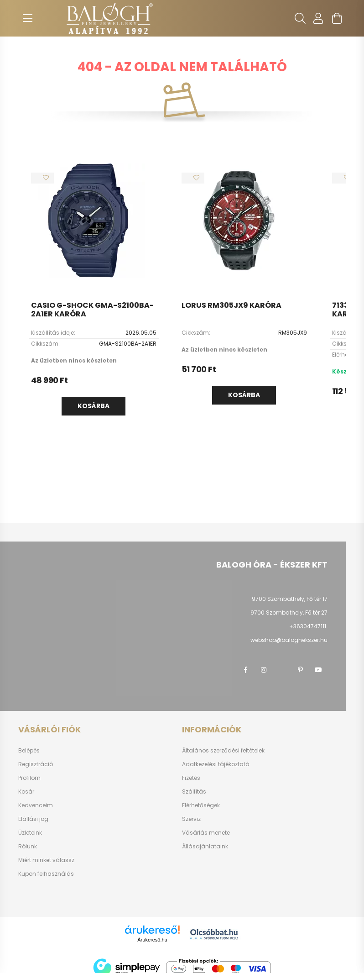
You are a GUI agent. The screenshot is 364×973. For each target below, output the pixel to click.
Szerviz (191, 819)
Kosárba (93, 405)
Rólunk (27, 846)
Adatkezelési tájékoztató (215, 764)
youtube (318, 670)
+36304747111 (307, 626)
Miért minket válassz (46, 860)
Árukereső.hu (152, 939)
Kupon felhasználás (46, 874)
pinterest (300, 670)
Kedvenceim (35, 805)
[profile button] (318, 18)
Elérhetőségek (201, 805)
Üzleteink (30, 833)
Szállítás (194, 792)
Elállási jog (33, 819)
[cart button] (337, 18)
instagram (264, 670)
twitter (282, 670)
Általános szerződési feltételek (223, 750)
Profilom (29, 778)
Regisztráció (35, 764)
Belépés (29, 750)
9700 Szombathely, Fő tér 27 (289, 612)
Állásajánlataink (205, 846)
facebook (245, 670)
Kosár (26, 792)
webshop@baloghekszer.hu (289, 640)
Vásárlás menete (206, 833)
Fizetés (191, 778)
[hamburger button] (27, 18)
